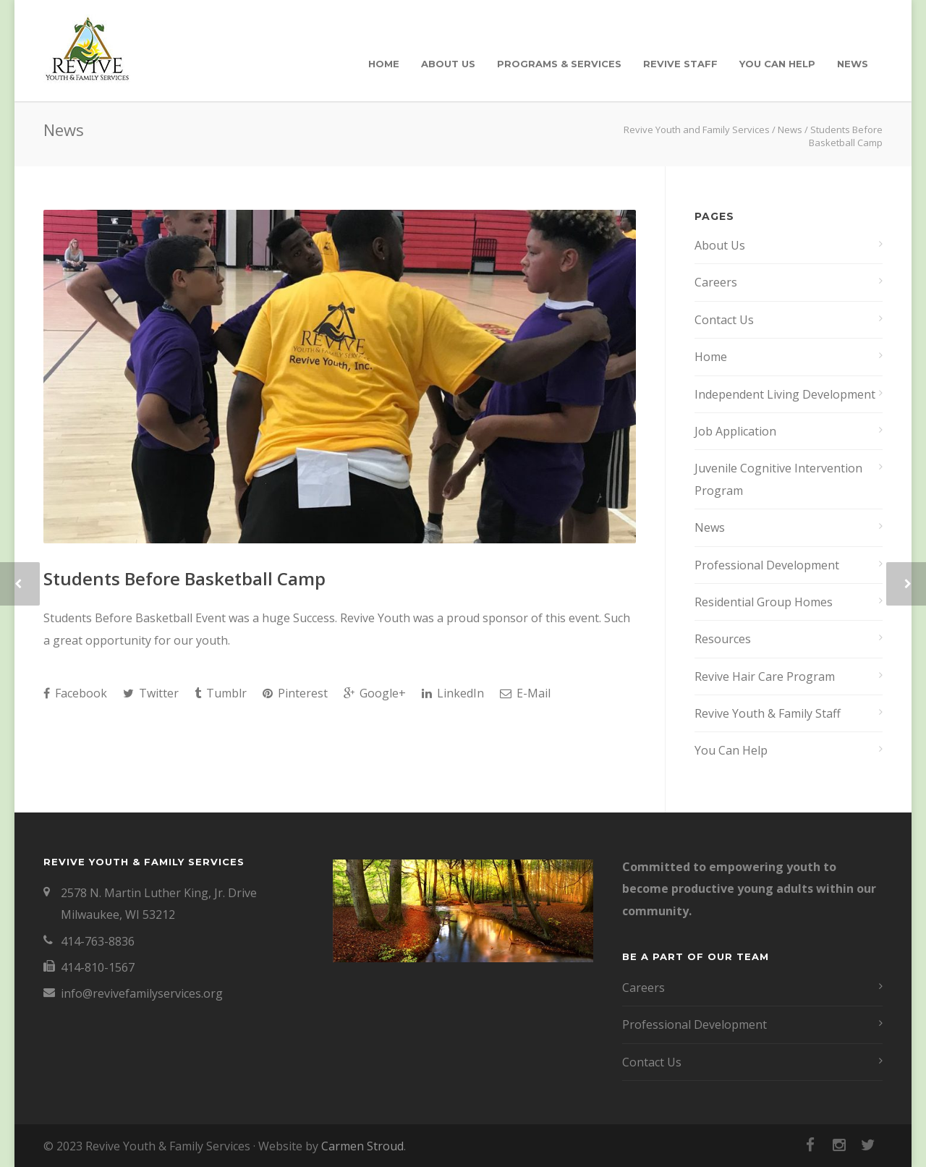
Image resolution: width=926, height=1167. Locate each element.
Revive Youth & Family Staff (767, 713)
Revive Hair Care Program (764, 676)
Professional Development (766, 565)
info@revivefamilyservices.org (142, 993)
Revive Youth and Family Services (697, 129)
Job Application (735, 431)
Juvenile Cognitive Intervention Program (778, 479)
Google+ (375, 693)
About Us (448, 63)
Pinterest (295, 693)
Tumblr (221, 693)
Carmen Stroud (362, 1146)
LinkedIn (453, 693)
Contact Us (724, 320)
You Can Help (777, 63)
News (852, 63)
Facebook (75, 693)
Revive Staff (680, 63)
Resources (722, 639)
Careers (715, 282)
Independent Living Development (784, 394)
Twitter (151, 693)
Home (383, 63)
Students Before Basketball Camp (184, 578)
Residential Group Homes (763, 602)
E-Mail (525, 693)
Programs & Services (559, 63)
